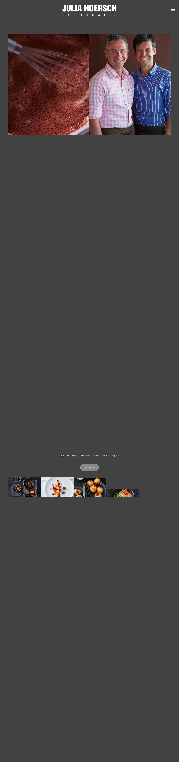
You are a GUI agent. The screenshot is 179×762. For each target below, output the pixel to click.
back (89, 467)
